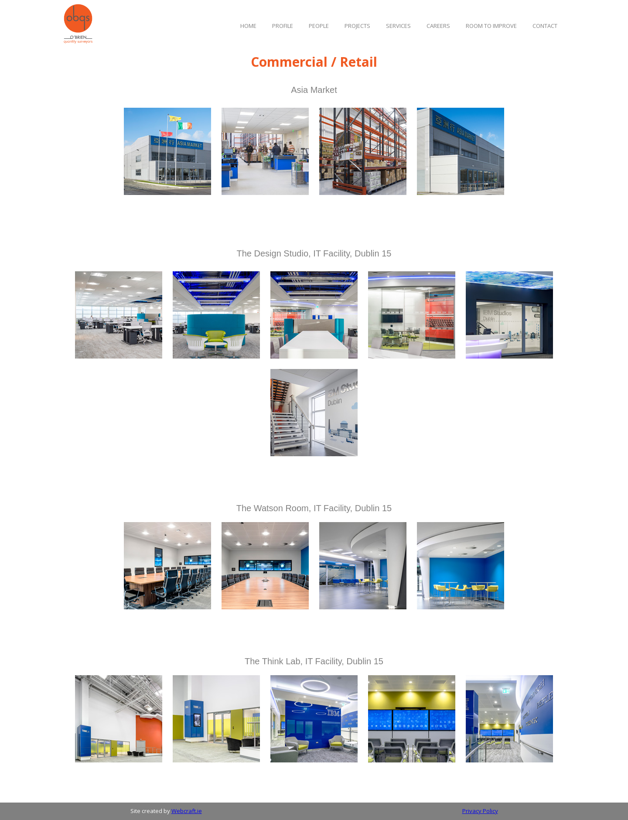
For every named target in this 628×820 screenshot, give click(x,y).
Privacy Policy (480, 811)
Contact (544, 26)
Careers (438, 26)
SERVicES (398, 26)
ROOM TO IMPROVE (491, 26)
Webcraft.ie (186, 811)
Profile (282, 26)
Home (248, 26)
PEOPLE (319, 26)
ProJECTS (357, 26)
